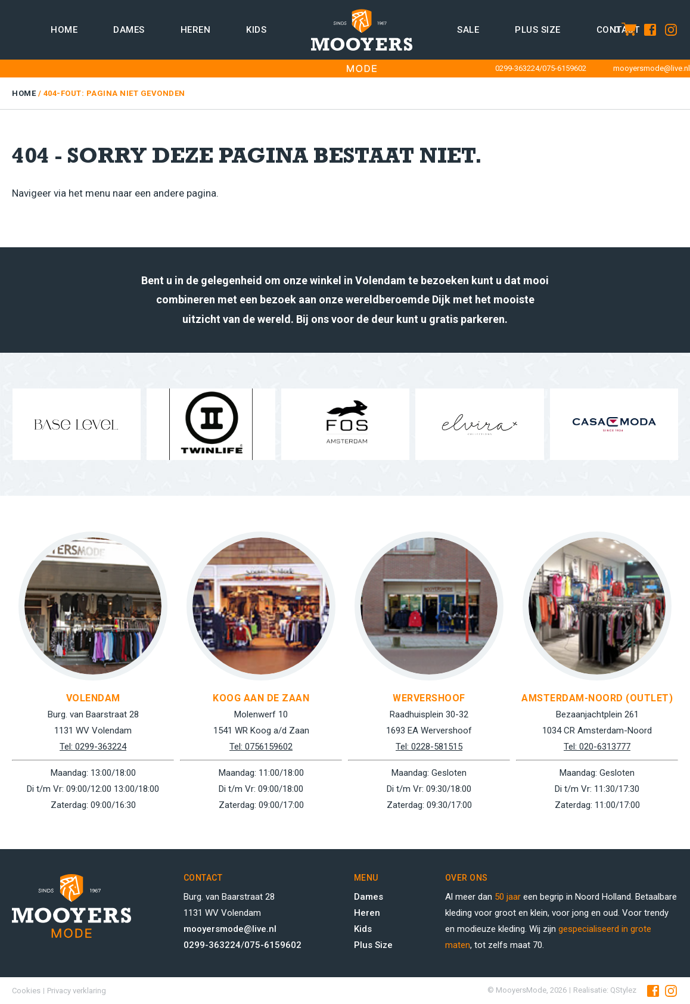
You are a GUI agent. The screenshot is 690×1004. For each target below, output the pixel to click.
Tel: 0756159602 (261, 746)
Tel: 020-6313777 (597, 746)
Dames (129, 29)
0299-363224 (517, 68)
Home (64, 29)
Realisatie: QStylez (604, 990)
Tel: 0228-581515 (429, 746)
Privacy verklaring (76, 990)
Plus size (538, 29)
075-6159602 (564, 68)
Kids (256, 29)
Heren (196, 29)
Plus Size (373, 945)
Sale (468, 29)
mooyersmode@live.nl (651, 68)
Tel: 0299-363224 (93, 746)
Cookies (26, 990)
